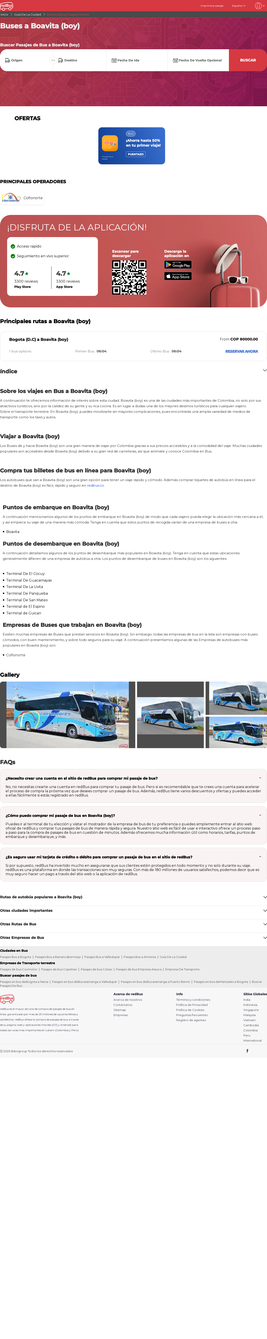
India (246, 999)
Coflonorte (15, 655)
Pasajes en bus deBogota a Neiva (24, 981)
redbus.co (95, 485)
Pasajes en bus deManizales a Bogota (221, 981)
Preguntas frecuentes (192, 1015)
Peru (246, 1035)
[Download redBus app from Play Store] (178, 267)
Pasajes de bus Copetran (59, 969)
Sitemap (119, 1010)
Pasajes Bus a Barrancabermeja (58, 957)
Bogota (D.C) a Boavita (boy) (38, 339)
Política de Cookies (190, 1010)
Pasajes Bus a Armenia (140, 957)
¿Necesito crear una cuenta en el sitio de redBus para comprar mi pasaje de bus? (82, 778)
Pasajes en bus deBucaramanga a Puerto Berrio (155, 981)
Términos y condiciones (193, 999)
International (252, 1040)
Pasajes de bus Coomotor (18, 969)
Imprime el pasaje (212, 5)
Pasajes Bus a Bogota (15, 957)
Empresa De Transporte (182, 969)
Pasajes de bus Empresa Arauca (139, 969)
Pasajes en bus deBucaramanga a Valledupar (84, 981)
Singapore (251, 1010)
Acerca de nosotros (127, 999)
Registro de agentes (191, 1020)
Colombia (250, 1030)
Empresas (120, 1015)
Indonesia (250, 1004)
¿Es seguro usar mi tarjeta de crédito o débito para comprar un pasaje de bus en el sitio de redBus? (99, 857)
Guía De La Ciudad (173, 957)
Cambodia (251, 1025)
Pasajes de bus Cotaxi (96, 969)
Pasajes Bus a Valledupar (102, 957)
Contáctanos (122, 1004)
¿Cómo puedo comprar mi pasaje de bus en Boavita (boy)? (60, 816)
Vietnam (249, 1020)
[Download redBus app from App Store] (178, 279)
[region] (133, 145)
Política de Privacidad (192, 1004)
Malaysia (249, 1015)
